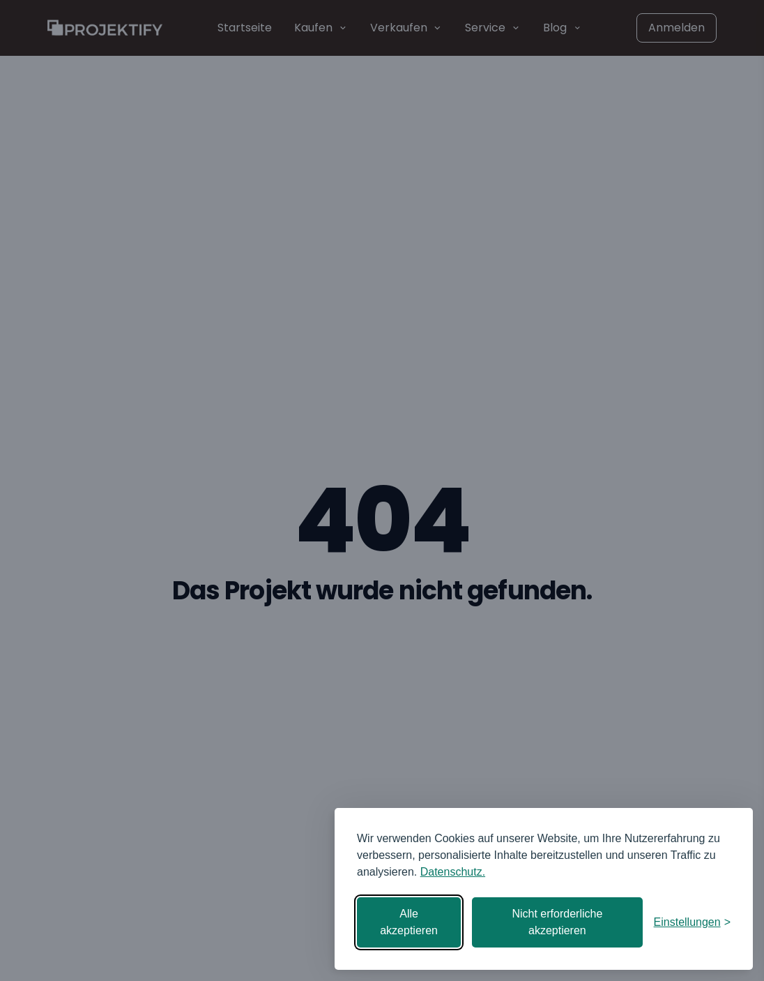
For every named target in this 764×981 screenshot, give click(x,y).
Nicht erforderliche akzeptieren (557, 922)
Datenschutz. (452, 872)
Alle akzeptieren (409, 922)
